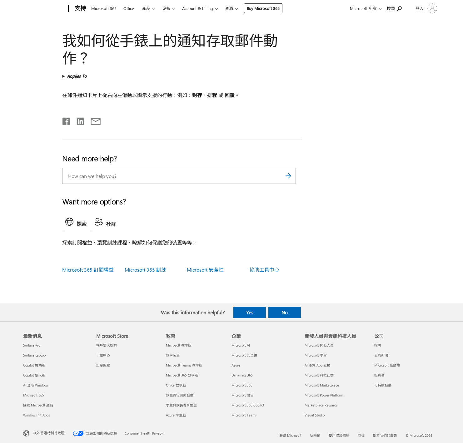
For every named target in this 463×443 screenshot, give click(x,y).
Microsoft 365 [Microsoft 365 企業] (242, 385)
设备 (166, 8)
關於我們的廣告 (385, 435)
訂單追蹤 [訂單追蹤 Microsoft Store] (103, 365)
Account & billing (197, 8)
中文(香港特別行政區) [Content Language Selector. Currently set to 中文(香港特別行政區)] (48, 433)
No (284, 312)
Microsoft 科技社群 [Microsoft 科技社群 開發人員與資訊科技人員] (319, 375)
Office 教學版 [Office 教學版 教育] (176, 385)
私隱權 (315, 435)
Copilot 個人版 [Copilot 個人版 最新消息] (34, 375)
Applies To (77, 76)
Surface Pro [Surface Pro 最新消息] (31, 345)
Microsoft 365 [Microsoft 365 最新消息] (33, 395)
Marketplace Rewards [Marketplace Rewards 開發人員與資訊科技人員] (321, 405)
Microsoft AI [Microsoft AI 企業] (241, 345)
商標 (361, 435)
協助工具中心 (264, 269)
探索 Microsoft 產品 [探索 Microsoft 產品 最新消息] (38, 405)
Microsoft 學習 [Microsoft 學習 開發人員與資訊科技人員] (316, 355)
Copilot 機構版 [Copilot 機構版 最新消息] (34, 365)
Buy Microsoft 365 (263, 8)
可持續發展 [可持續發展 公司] (382, 385)
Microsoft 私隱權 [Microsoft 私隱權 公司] (387, 365)
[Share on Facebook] (66, 120)
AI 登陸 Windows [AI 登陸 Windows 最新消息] (36, 385)
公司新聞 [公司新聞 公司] (381, 355)
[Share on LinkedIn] (78, 120)
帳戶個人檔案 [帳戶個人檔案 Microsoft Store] (106, 345)
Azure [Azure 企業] (236, 365)
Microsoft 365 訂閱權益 (88, 269)
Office (128, 8)
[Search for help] (394, 8)
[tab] (77, 223)
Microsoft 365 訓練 (145, 269)
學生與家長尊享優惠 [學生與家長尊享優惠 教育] (181, 405)
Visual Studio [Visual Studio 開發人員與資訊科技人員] (315, 415)
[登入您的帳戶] (426, 8)
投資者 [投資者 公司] (379, 375)
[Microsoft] (44, 8)
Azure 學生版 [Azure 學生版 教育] (176, 415)
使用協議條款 (339, 435)
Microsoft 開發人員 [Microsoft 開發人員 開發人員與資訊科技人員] (319, 345)
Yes (249, 312)
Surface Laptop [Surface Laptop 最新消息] (34, 355)
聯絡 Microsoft (290, 435)
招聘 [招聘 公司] (377, 345)
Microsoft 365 (104, 8)
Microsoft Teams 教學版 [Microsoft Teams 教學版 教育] (184, 365)
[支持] (80, 8)
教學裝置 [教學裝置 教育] (173, 355)
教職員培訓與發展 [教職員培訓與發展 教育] (179, 395)
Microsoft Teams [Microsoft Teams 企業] (244, 415)
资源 (229, 8)
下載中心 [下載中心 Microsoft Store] (103, 355)
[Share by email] (93, 120)
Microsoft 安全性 (205, 269)
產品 (146, 8)
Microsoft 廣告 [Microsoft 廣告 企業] (243, 395)
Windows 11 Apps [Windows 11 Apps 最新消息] (36, 415)
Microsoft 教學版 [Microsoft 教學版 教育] (179, 345)
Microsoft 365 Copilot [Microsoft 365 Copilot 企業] (248, 405)
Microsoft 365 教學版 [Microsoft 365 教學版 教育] (182, 375)
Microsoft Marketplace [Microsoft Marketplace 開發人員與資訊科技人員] (322, 385)
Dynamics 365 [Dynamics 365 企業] (242, 375)
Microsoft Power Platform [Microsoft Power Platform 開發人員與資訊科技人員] (324, 395)
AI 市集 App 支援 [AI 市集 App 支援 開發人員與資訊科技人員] (317, 365)
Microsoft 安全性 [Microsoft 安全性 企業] (244, 355)
